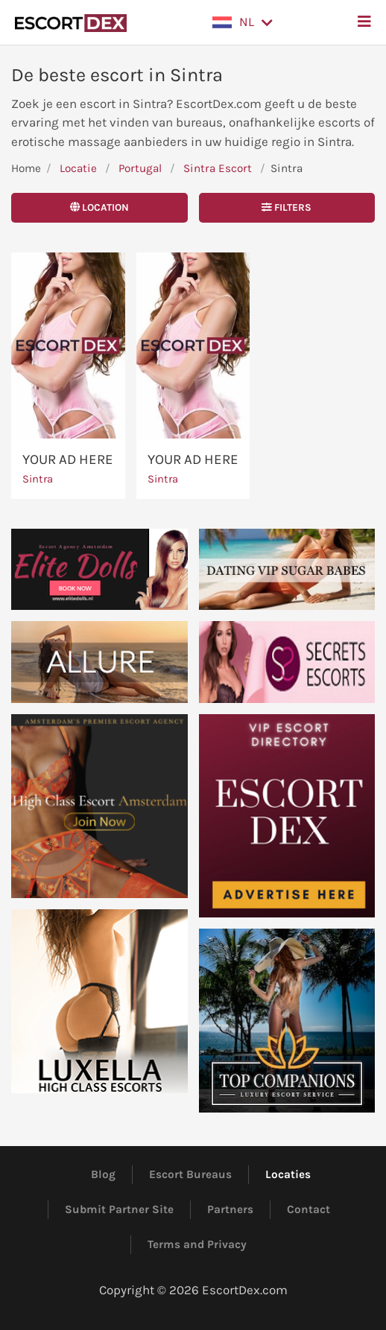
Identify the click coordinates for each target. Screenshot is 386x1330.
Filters (286, 207)
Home (26, 168)
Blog (103, 1174)
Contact (308, 1209)
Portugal (140, 168)
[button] (242, 22)
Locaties (288, 1174)
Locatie (78, 168)
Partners (230, 1209)
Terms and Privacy (197, 1244)
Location (99, 207)
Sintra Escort (217, 168)
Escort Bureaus (190, 1174)
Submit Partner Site (119, 1209)
